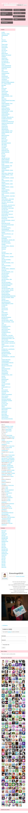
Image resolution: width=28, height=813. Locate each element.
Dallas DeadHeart (5, 415)
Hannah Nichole (4, 71)
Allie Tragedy (4, 144)
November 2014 (4, 538)
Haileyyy (3, 406)
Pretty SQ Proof (4, 308)
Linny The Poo (4, 50)
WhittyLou (3, 64)
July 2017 (3, 532)
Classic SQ (3, 51)
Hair (2, 388)
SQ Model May (4, 305)
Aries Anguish (4, 145)
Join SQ (12, 461)
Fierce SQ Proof (4, 309)
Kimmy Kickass (4, 139)
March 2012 (3, 567)
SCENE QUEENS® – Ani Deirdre (8, 192)
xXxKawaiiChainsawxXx (6, 67)
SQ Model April (4, 355)
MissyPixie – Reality (5, 33)
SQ (2, 36)
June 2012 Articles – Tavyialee (7, 289)
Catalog (8, 520)
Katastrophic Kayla (5, 150)
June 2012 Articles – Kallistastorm (8, 268)
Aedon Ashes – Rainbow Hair (7, 173)
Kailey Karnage (4, 409)
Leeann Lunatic (4, 44)
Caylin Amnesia (4, 47)
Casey (2, 194)
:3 (1, 42)
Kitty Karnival (4, 141)
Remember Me (5, 644)
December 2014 (4, 536)
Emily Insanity (4, 412)
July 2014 (3, 542)
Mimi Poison (3, 98)
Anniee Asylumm (4, 148)
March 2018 (3, 530)
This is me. (3, 39)
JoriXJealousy (4, 79)
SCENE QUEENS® (9, 3)
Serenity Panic (4, 411)
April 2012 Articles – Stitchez (7, 320)
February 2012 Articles (20, 576)
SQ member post (4, 61)
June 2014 (3, 544)
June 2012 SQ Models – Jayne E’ (8, 220)
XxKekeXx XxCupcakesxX (6, 394)
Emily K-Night (4, 414)
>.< (2, 250)
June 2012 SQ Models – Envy (7, 271)
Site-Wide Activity (17, 13)
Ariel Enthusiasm (4, 371)
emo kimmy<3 (9, 492)
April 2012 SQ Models (5, 383)
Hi (1, 38)
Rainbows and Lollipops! (6, 55)
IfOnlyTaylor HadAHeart (6, 399)
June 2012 (3, 562)
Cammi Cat (3, 392)
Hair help (3, 221)
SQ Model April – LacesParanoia (7, 349)
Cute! (2, 70)
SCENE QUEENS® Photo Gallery (8, 100)
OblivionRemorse (4, 129)
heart (2, 311)
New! (2, 86)
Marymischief (4, 380)
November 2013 (4, 550)
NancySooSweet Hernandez (7, 418)
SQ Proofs (3, 101)
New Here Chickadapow (6, 317)
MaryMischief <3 (4, 318)
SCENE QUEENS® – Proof (6, 103)
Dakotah (3, 385)
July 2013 (3, 556)
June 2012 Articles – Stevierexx (7, 245)
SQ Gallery (3, 89)
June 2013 (3, 558)
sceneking (5, 578)
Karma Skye (3, 247)
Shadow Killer (4, 315)
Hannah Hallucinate (5, 152)
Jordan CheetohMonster (6, 65)
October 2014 (4, 539)
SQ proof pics (4, 136)
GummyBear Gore (5, 391)
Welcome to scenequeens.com (7, 336)
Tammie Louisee (4, 91)
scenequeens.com (5, 80)
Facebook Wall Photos (5, 359)
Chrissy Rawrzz (4, 397)
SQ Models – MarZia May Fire (7, 117)
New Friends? (4, 41)
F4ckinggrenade (4, 373)
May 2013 (3, 559)
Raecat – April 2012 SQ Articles (7, 341)
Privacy (3, 19)
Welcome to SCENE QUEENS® (7, 82)
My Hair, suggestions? (5, 291)
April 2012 (3, 565)
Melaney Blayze (4, 53)
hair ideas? (3, 252)
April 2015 (3, 535)
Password (13, 641)
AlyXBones (3, 56)
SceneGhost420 (4, 76)
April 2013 (3, 561)
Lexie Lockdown (4, 389)
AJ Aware (3, 382)
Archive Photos (4, 312)
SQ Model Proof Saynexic (6, 118)
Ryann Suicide (4, 45)
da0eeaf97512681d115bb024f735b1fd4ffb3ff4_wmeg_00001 (13, 295)
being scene (3, 324)
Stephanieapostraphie (5, 368)
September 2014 (4, 541)
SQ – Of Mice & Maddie (6, 83)
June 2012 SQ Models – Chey (7, 288)
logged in (9, 631)
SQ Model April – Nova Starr (7, 335)
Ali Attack (3, 156)
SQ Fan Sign (4, 88)
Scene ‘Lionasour (4, 396)
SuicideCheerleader (5, 73)
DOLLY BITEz (4, 405)
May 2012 (3, 564)
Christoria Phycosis (5, 77)
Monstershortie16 (4, 379)
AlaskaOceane (4, 58)
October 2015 (4, 533)
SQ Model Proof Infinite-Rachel (7, 121)
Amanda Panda (4, 126)
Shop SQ (3, 9)
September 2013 (4, 553)
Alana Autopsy (4, 92)
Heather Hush (4, 68)
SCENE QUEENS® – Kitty (6, 165)
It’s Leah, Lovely (4, 403)
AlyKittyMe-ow (4, 124)
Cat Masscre (4, 625)
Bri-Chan (3, 153)
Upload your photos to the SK (7, 123)
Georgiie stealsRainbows (6, 408)
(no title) (3, 32)
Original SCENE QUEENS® (4, 14)
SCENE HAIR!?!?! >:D (5, 386)
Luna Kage (3, 48)
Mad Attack (3, 85)
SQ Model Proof (4, 120)
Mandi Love (3, 138)
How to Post (10, 427)
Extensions (3, 249)
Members (16, 16)
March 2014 (3, 547)
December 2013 (4, 549)
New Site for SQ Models (6, 353)
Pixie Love (3, 155)
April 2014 (3, 545)
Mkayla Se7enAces (5, 135)
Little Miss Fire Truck (5, 158)
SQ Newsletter (5, 22)
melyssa (3, 506)
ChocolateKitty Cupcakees (6, 400)
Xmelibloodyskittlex (5, 361)
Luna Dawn (3, 147)
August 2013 (3, 555)
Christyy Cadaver (4, 59)
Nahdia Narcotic (4, 127)
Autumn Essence (4, 417)
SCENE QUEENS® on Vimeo (7, 303)
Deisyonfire (3, 377)
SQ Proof (3, 306)
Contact (16, 19)
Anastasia (3, 74)
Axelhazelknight (4, 35)
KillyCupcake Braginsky (6, 142)
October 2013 (4, 552)
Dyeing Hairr (3, 270)
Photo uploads (17, 9)
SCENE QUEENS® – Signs (7, 130)
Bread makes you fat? (5, 223)
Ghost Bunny (4, 402)
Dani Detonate (4, 458)
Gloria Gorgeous (4, 314)
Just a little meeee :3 (5, 62)
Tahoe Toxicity (4, 370)
